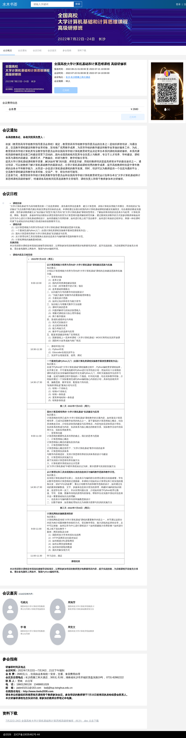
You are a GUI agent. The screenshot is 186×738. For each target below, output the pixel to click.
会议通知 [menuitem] (22, 50)
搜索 (77, 4)
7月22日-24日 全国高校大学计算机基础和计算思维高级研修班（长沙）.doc (52, 720)
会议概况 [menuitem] (7, 50)
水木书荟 (9, 4)
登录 (178, 4)
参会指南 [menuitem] (67, 50)
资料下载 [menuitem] (82, 50)
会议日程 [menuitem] (37, 50)
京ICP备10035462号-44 (27, 734)
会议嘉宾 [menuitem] (52, 50)
